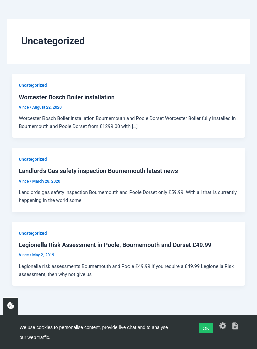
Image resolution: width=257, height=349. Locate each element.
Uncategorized (33, 85)
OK (206, 328)
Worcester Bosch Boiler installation (67, 97)
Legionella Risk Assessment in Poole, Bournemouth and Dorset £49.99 (115, 244)
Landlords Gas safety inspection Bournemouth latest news (98, 170)
